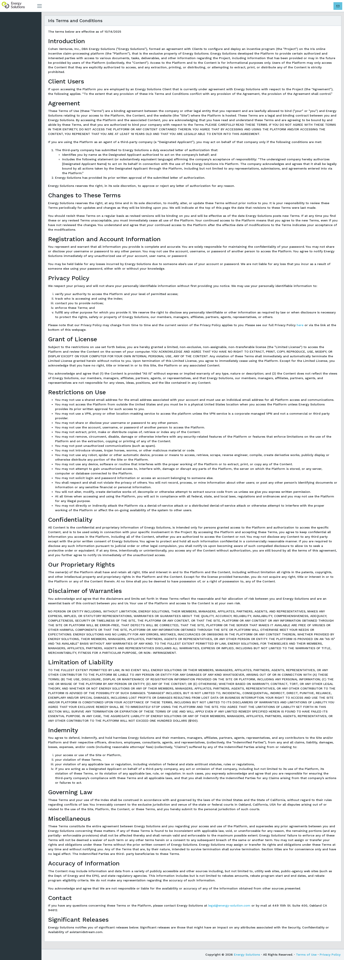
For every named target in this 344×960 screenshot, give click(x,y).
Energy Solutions (247, 954)
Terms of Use (306, 954)
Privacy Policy (330, 954)
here (302, 325)
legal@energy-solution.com (231, 905)
